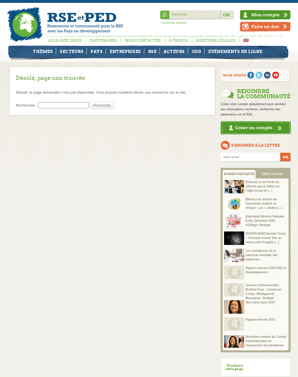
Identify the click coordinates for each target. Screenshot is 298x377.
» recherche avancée (173, 22)
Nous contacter (143, 40)
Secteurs (71, 51)
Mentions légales (215, 40)
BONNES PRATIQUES (239, 174)
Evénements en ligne (235, 51)
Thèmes (43, 51)
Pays (97, 51)
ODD (196, 51)
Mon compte (265, 14)
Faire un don (265, 26)
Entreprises (125, 51)
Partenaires (103, 40)
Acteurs (174, 51)
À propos (178, 40)
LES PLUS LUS (272, 174)
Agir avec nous (65, 40)
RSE (152, 51)
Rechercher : (26, 105)
